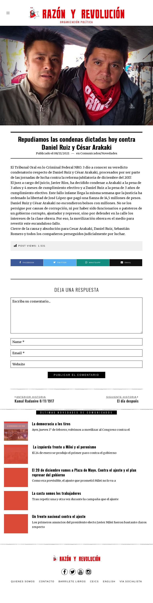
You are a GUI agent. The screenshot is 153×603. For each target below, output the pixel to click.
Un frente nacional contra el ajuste (58, 516)
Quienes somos (23, 581)
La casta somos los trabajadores (56, 493)
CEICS (94, 581)
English (109, 581)
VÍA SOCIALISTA (131, 581)
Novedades (109, 153)
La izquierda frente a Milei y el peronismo (64, 446)
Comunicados (90, 153)
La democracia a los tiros (51, 423)
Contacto (46, 581)
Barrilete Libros (72, 581)
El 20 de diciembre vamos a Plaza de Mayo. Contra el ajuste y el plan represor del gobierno (84, 472)
